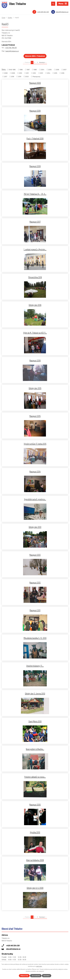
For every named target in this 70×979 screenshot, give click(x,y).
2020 (27, 76)
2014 (48, 73)
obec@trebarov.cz (62, 12)
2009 (13, 73)
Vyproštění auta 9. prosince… (35, 499)
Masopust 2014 (35, 471)
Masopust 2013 (35, 554)
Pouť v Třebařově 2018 (35, 138)
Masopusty (36, 76)
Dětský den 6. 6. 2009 (35, 887)
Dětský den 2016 (35, 305)
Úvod (3, 17)
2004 (42, 70)
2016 (62, 73)
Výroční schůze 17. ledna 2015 (35, 443)
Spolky (10, 17)
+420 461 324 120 (43, 12)
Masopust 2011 (35, 610)
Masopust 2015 (35, 416)
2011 (27, 73)
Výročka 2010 (35, 832)
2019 (19, 76)
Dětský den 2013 (35, 527)
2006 (57, 70)
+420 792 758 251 (11, 48)
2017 (5, 76)
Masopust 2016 (35, 360)
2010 (20, 73)
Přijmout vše (24, 975)
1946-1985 (12, 70)
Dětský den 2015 (35, 388)
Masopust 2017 (35, 221)
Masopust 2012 (35, 582)
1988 (35, 70)
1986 (21, 70)
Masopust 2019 (35, 110)
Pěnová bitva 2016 (35, 277)
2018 (12, 76)
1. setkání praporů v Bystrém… (35, 249)
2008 (5, 73)
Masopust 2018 (35, 166)
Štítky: (4, 69)
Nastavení (46, 975)
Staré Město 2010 (35, 721)
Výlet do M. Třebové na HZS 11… (35, 332)
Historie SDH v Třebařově (35, 56)
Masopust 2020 (35, 82)
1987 (28, 70)
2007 (64, 70)
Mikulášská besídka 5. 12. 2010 (35, 638)
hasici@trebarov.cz (12, 51)
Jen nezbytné (36, 975)
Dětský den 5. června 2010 (35, 693)
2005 (50, 70)
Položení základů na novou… (35, 776)
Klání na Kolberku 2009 (35, 860)
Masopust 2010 (35, 804)
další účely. (39, 966)
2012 (34, 73)
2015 (55, 73)
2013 (41, 73)
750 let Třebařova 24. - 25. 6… (35, 194)
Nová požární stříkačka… (35, 749)
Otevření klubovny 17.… (35, 665)
